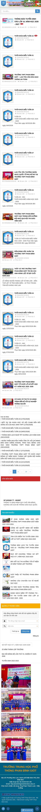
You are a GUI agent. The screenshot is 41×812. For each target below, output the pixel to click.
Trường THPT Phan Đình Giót (25, 798)
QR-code (6, 794)
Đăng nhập (25, 631)
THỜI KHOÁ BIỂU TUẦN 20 (16, 419)
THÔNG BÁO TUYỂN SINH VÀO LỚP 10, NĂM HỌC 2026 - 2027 (26, 21)
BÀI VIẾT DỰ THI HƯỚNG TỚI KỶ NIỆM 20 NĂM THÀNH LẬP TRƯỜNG (25, 563)
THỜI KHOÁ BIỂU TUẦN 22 (24, 336)
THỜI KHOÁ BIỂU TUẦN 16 (16, 462)
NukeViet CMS (10, 800)
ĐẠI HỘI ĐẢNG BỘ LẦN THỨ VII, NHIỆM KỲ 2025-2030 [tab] (19, 655)
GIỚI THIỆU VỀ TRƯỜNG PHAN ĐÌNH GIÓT (25, 576)
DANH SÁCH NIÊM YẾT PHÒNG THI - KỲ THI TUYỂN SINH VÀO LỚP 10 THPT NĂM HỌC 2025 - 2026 (20, 595)
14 (26, 472)
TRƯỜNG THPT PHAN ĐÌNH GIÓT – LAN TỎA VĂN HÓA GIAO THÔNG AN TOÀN (26, 77)
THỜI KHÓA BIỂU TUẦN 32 (24, 36)
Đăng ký (36, 636)
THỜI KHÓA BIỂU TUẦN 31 (24, 55)
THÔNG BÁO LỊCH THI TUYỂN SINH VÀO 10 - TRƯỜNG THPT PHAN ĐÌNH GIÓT (25, 547)
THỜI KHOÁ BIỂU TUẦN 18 (16, 431)
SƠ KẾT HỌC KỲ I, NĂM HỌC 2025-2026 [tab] (16, 645)
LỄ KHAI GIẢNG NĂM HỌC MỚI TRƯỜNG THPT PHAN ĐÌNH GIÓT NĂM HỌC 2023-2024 (20, 521)
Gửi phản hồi (27, 810)
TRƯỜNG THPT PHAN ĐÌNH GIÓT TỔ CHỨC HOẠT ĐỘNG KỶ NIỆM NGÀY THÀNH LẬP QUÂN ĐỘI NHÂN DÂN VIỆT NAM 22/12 (20, 456)
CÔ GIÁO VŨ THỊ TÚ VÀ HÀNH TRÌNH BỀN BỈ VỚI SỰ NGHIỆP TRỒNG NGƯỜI (25, 401)
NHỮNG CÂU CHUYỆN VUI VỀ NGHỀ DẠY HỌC (25, 582)
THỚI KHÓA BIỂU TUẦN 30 (24, 90)
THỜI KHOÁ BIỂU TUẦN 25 (24, 231)
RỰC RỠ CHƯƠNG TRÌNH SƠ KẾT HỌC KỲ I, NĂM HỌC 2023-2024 (25, 555)
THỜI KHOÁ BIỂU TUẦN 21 (24, 360)
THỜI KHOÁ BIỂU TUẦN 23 (24, 312)
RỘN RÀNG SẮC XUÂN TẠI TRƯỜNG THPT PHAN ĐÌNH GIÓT (24, 253)
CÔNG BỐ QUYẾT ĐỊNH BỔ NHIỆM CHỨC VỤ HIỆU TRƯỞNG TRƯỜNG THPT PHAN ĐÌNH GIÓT (25, 530)
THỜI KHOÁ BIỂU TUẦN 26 (24, 190)
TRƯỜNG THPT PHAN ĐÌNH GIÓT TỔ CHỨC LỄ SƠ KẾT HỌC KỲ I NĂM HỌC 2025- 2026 (26, 384)
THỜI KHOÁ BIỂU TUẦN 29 (24, 109)
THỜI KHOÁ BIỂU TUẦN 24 (24, 293)
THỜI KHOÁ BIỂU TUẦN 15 (16, 465)
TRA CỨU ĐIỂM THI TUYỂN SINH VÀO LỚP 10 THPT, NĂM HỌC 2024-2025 (25, 538)
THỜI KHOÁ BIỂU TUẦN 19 (16, 428)
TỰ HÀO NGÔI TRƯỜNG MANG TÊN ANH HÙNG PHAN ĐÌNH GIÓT (25, 588)
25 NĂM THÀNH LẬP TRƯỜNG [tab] (13, 649)
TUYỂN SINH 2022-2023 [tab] (10, 661)
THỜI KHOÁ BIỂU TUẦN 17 (16, 451)
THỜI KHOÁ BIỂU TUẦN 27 (24, 153)
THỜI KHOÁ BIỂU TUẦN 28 (24, 133)
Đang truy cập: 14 (17, 794)
